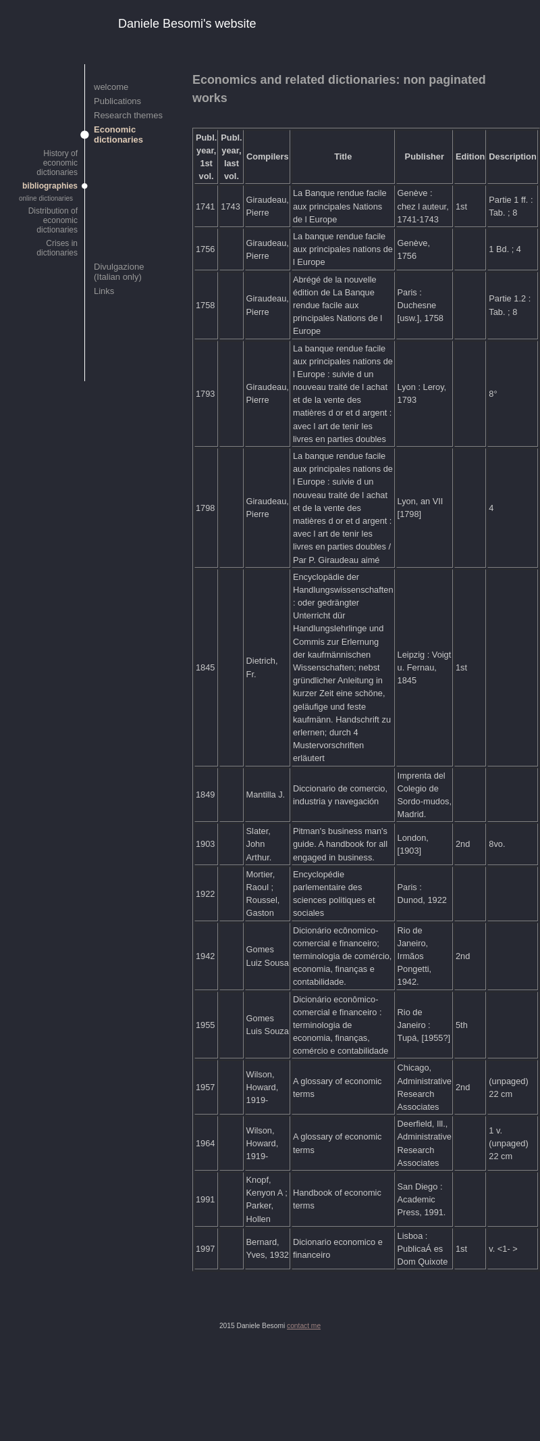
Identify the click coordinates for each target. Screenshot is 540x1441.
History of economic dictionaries (57, 163)
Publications (117, 101)
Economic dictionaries (118, 134)
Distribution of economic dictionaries (53, 220)
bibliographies (50, 186)
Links (104, 291)
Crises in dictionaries (57, 248)
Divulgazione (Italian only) (119, 272)
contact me (304, 1325)
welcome (111, 87)
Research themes (128, 115)
